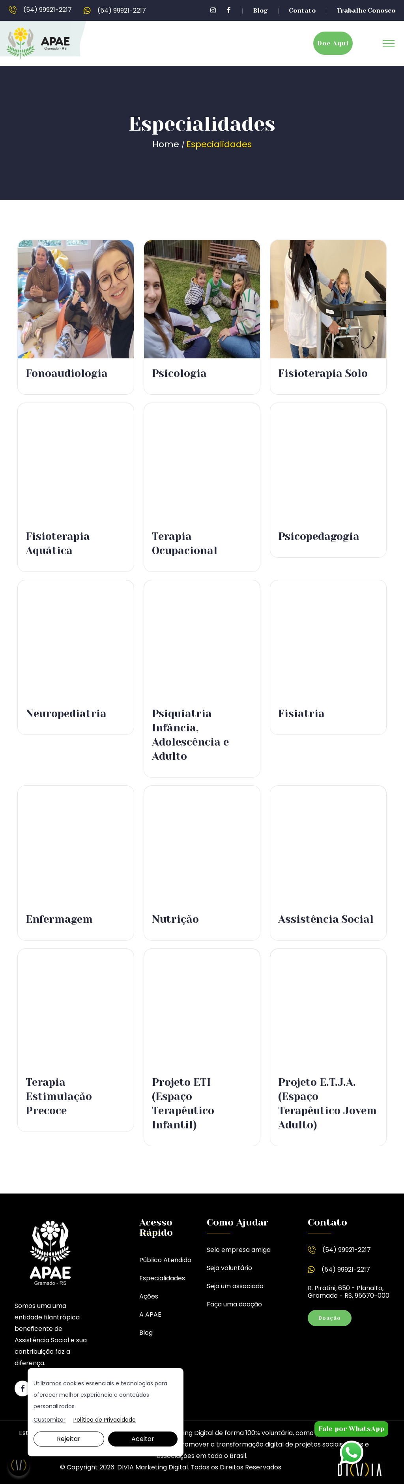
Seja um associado (235, 1286)
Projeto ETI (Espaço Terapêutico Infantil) (183, 1103)
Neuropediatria (66, 714)
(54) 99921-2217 (40, 10)
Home (166, 144)
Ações (148, 1296)
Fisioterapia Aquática (58, 543)
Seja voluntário (229, 1267)
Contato (302, 10)
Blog (260, 10)
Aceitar (142, 1438)
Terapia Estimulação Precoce (59, 1096)
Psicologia (179, 373)
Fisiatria (301, 714)
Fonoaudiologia (67, 373)
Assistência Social (326, 919)
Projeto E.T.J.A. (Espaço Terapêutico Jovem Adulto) (327, 1103)
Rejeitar (68, 1438)
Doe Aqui (333, 43)
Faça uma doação (234, 1304)
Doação (329, 1318)
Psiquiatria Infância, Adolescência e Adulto (190, 735)
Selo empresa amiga (239, 1249)
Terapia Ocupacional (184, 543)
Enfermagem (59, 919)
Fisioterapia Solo (323, 373)
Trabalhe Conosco (366, 10)
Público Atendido (165, 1260)
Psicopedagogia (318, 536)
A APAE (150, 1314)
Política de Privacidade (104, 1420)
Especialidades (162, 1278)
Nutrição (175, 919)
